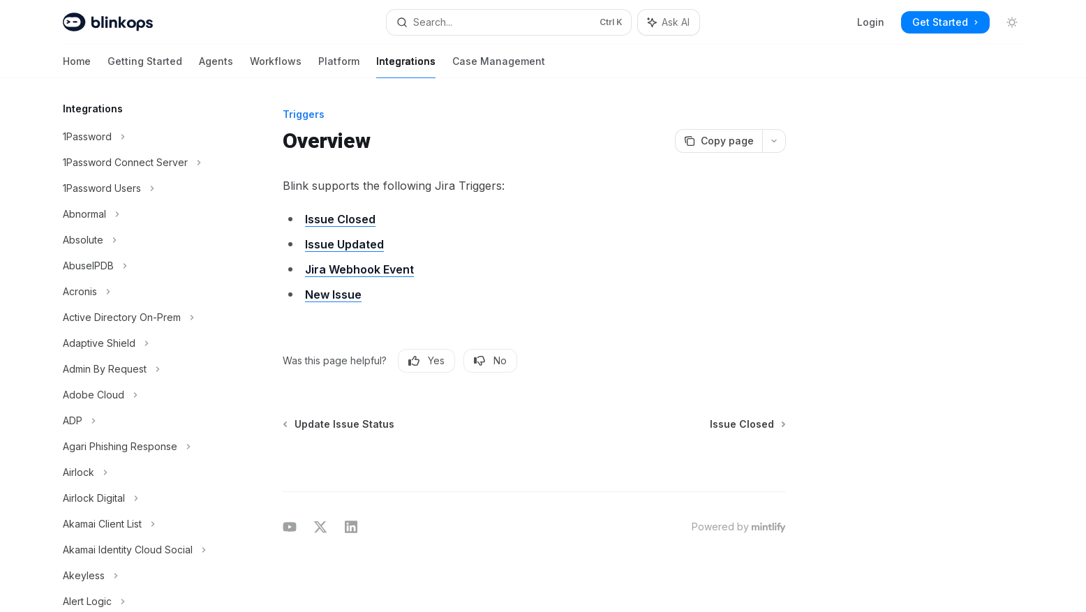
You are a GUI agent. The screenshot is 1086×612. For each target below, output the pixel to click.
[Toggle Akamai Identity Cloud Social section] (141, 549)
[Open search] (509, 22)
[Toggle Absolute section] (141, 240)
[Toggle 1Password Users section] (141, 188)
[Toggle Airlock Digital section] (141, 498)
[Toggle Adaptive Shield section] (141, 343)
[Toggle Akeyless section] (141, 575)
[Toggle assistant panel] (668, 22)
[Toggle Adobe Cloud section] (141, 395)
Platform (338, 66)
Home (77, 66)
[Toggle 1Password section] (141, 136)
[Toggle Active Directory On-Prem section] (141, 317)
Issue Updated (344, 244)
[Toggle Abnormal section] (141, 214)
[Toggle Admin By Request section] (141, 369)
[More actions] (774, 141)
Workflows (276, 66)
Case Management (498, 66)
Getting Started (144, 66)
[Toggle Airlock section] (141, 472)
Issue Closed (340, 219)
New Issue (333, 294)
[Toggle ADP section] (141, 420)
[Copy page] (718, 141)
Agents (216, 66)
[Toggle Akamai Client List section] (141, 524)
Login (870, 22)
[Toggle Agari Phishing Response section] (141, 446)
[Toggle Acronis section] (141, 291)
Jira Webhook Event (359, 269)
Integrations (406, 66)
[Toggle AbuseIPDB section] (141, 265)
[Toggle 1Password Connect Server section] (141, 162)
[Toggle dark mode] (1012, 22)
